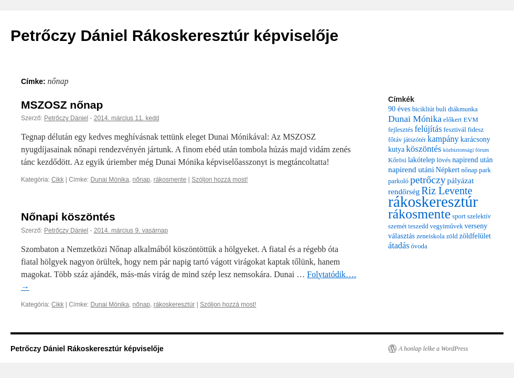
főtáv (395, 139)
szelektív (479, 216)
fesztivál (455, 129)
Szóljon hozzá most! (219, 179)
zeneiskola (430, 236)
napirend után (472, 159)
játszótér (414, 139)
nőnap (141, 179)
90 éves (399, 108)
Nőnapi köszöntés (68, 217)
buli (441, 109)
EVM (470, 119)
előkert (452, 119)
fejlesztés (400, 129)
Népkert (447, 169)
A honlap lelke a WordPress (433, 348)
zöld (452, 236)
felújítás (428, 129)
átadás (398, 245)
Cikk (57, 179)
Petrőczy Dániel (66, 118)
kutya (396, 149)
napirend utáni (411, 169)
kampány (442, 139)
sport (458, 216)
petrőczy (428, 179)
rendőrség (404, 191)
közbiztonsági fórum (466, 150)
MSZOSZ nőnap (62, 105)
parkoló (398, 181)
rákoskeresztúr (174, 304)
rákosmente (170, 179)
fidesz (476, 129)
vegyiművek (446, 226)
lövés (443, 160)
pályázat (460, 180)
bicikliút (423, 109)
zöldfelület (475, 236)
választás (401, 236)
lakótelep (421, 159)
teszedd (418, 226)
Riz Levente (446, 190)
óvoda (419, 246)
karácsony (475, 139)
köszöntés (423, 149)
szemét (397, 226)
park (485, 170)
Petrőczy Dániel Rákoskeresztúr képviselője (174, 35)
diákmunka (463, 109)
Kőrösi (397, 160)
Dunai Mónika (110, 179)
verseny (476, 226)
